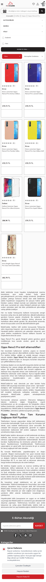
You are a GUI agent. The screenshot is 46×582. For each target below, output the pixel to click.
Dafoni (4, 203)
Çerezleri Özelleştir (23, 566)
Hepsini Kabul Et (23, 577)
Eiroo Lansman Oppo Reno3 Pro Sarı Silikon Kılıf (34, 150)
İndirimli (6, 38)
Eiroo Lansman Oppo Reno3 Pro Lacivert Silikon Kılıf (34, 93)
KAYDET (39, 525)
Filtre (12, 56)
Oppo (24, 16)
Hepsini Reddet (23, 571)
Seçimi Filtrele (23, 49)
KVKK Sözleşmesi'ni (11, 531)
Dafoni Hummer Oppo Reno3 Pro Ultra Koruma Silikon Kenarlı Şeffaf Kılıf (11, 207)
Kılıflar (17, 16)
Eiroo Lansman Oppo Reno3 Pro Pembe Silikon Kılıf (11, 150)
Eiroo (4, 89)
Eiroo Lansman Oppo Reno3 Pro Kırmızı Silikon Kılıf (11, 93)
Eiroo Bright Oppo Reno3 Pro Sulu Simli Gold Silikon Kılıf (11, 265)
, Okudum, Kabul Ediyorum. (19, 531)
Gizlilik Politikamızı (26, 558)
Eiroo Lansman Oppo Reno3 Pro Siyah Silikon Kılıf (33, 207)
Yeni (5, 44)
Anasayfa (9, 16)
